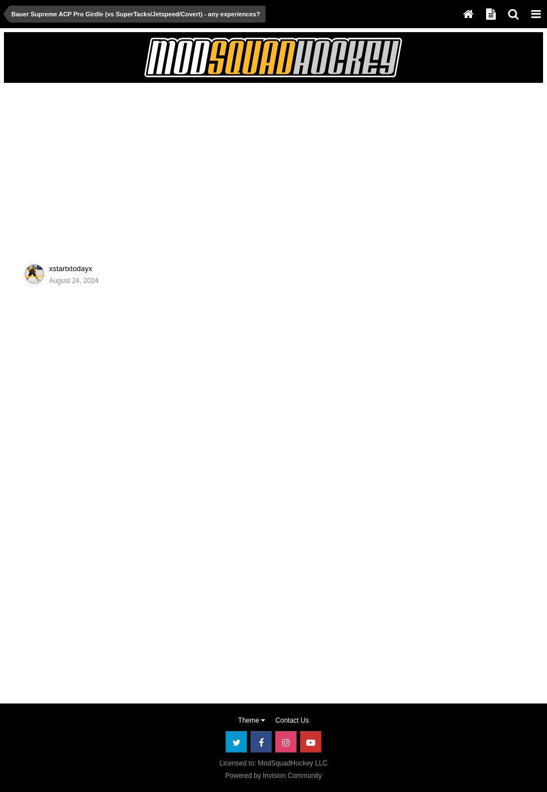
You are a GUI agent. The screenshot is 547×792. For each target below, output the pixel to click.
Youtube (310, 742)
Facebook (261, 742)
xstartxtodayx (70, 268)
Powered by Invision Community (273, 776)
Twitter (236, 742)
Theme (251, 720)
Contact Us (291, 720)
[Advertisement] (142, 167)
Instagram (286, 742)
